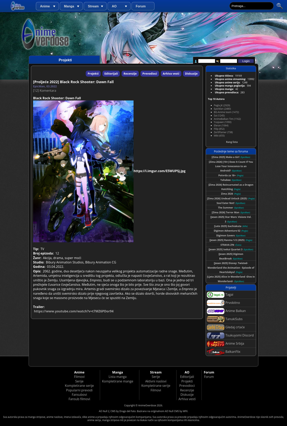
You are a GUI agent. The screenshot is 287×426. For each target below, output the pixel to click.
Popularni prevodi (79, 390)
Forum (141, 6)
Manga (69, 6)
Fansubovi (79, 394)
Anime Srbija (225, 344)
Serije (79, 381)
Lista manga (118, 376)
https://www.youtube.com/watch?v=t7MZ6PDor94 (73, 311)
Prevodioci (150, 73)
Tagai (220, 295)
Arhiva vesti (171, 73)
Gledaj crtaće (226, 327)
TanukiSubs (225, 319)
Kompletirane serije (79, 385)
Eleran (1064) (221, 125)
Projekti (93, 73)
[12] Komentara (44, 90)
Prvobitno (223, 303)
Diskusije (191, 73)
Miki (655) (219, 135)
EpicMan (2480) (222, 108)
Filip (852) (219, 129)
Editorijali (111, 73)
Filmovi (79, 376)
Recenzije (130, 73)
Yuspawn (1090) (222, 122)
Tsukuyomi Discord (230, 335)
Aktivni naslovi (155, 381)
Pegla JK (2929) (222, 105)
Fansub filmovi (79, 399)
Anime (45, 6)
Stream (93, 6)
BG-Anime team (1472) (226, 112)
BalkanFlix (223, 352)
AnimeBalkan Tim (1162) (227, 119)
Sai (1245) (219, 115)
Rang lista (232, 142)
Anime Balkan (226, 311)
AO (114, 6)
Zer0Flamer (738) (223, 132)
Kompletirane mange (117, 381)
